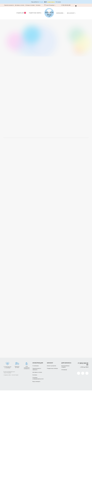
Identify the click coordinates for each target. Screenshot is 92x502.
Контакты (38, 5)
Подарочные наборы (35, 13)
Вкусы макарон (36, 381)
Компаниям (59, 13)
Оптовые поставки (30, 5)
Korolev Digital (15, 375)
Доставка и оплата (19, 5)
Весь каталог (71, 13)
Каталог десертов (51, 365)
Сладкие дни (20, 13)
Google (41, 2)
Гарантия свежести (9, 5)
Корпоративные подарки (65, 366)
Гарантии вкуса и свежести (37, 369)
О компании (36, 365)
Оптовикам (64, 369)
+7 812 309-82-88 (64, 5)
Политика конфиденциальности (38, 378)
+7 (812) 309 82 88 (83, 364)
